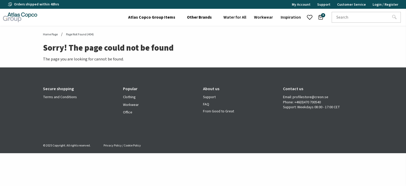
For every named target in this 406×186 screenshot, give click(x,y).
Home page (50, 35)
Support (209, 97)
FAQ (206, 104)
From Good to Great (218, 111)
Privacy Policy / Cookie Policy (122, 145)
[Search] (394, 17)
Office (127, 112)
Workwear (131, 104)
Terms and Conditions (60, 97)
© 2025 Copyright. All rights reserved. (67, 145)
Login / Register (385, 4)
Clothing (129, 97)
